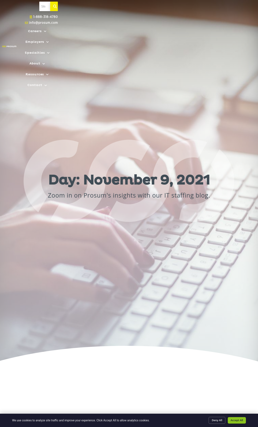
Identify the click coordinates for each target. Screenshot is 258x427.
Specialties (148, 41)
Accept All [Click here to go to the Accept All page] (235, 420)
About (176, 41)
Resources (203, 41)
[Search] (239, 22)
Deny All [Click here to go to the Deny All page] (213, 420)
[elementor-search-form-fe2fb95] (200, 22)
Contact (232, 41)
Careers (89, 41)
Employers (117, 41)
